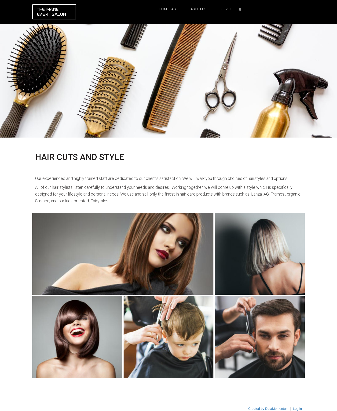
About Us (198, 9)
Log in (297, 409)
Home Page (168, 9)
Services (227, 9)
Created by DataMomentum (268, 409)
